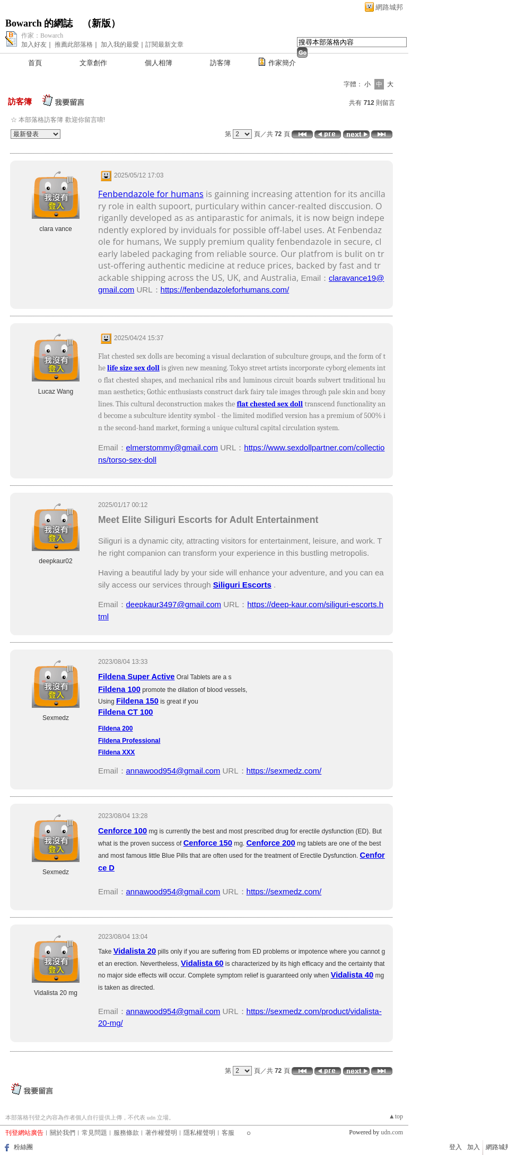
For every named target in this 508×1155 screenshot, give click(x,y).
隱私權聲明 (199, 1132)
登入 (455, 1147)
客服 (228, 1132)
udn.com (392, 1132)
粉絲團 (23, 1147)
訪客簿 (220, 63)
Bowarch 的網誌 (39, 23)
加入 (473, 1147)
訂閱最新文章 (164, 44)
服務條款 (126, 1132)
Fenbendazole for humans (151, 194)
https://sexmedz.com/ (284, 770)
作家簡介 (282, 63)
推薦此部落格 (74, 44)
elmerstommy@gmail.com (172, 447)
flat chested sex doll (270, 403)
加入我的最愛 (120, 44)
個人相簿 (158, 63)
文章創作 (93, 63)
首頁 (35, 63)
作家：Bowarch (42, 35)
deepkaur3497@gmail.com (174, 604)
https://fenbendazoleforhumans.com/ (225, 289)
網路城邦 (389, 7)
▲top (396, 1116)
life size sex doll (133, 367)
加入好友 (34, 44)
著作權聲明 (161, 1132)
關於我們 (62, 1132)
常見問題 (94, 1132)
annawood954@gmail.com (173, 770)
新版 (101, 23)
